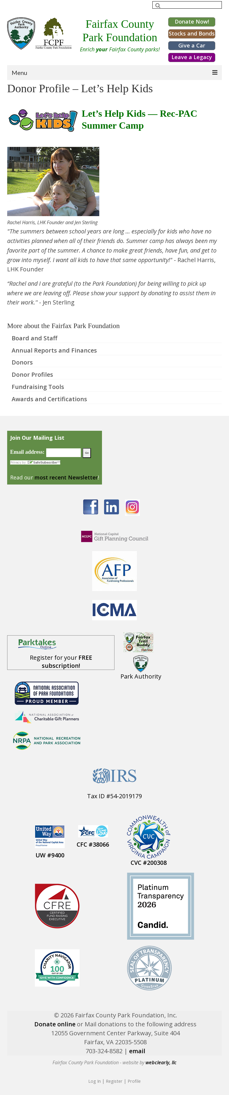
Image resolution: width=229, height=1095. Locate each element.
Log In (94, 1081)
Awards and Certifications (49, 399)
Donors (22, 362)
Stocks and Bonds (192, 33)
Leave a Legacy (191, 57)
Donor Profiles (32, 374)
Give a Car (191, 45)
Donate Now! (192, 21)
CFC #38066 (93, 844)
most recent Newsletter (66, 477)
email (137, 1051)
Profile (134, 1081)
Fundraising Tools (38, 387)
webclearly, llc (161, 1062)
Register (114, 1081)
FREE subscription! (67, 661)
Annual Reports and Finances (54, 350)
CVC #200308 (149, 863)
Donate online (54, 1024)
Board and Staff (34, 338)
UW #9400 (49, 855)
